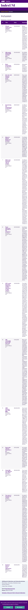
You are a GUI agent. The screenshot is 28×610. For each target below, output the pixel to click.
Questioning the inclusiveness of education (8, 106)
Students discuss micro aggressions (8, 566)
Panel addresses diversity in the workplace (8, 229)
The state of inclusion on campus (8, 496)
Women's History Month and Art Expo (8, 139)
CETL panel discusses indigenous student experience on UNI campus (8, 287)
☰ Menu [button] (3, 9)
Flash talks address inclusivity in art (8, 449)
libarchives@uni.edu (10, 588)
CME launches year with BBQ (7, 409)
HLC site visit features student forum (8, 76)
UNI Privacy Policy (22, 604)
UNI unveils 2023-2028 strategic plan (8, 54)
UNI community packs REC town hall (8, 341)
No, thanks (19, 607)
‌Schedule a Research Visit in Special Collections (13, 593)
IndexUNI (8, 5)
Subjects (6, 11)
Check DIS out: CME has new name (8, 471)
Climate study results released (8, 27)
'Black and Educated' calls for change (7, 161)
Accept (8, 607)
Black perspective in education (8, 65)
